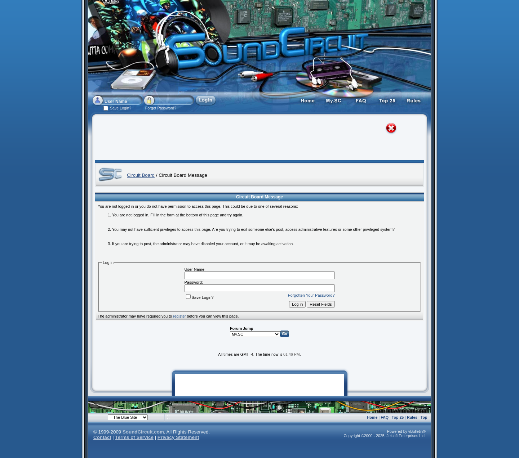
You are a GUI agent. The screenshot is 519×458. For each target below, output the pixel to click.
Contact (102, 437)
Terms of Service (134, 437)
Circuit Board (141, 175)
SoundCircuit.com (143, 432)
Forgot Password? (160, 108)
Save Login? (200, 297)
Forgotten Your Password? (311, 295)
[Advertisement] (253, 138)
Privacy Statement (178, 437)
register (179, 316)
